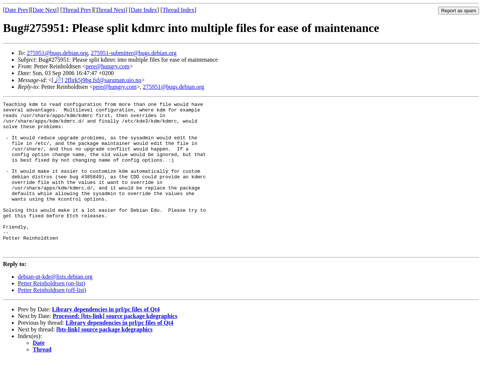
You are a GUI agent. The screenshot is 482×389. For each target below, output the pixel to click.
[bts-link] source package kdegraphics (104, 359)
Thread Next (110, 10)
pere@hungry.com (107, 66)
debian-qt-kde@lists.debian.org (55, 307)
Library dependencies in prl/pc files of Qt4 (106, 339)
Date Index (144, 10)
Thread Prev (76, 10)
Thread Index (178, 10)
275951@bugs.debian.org (57, 53)
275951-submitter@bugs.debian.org (134, 53)
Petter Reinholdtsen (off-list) (52, 320)
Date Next (45, 10)
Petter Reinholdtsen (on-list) (51, 313)
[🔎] (57, 80)
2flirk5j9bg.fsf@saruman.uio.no (103, 80)
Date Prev (17, 10)
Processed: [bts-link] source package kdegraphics (115, 346)
